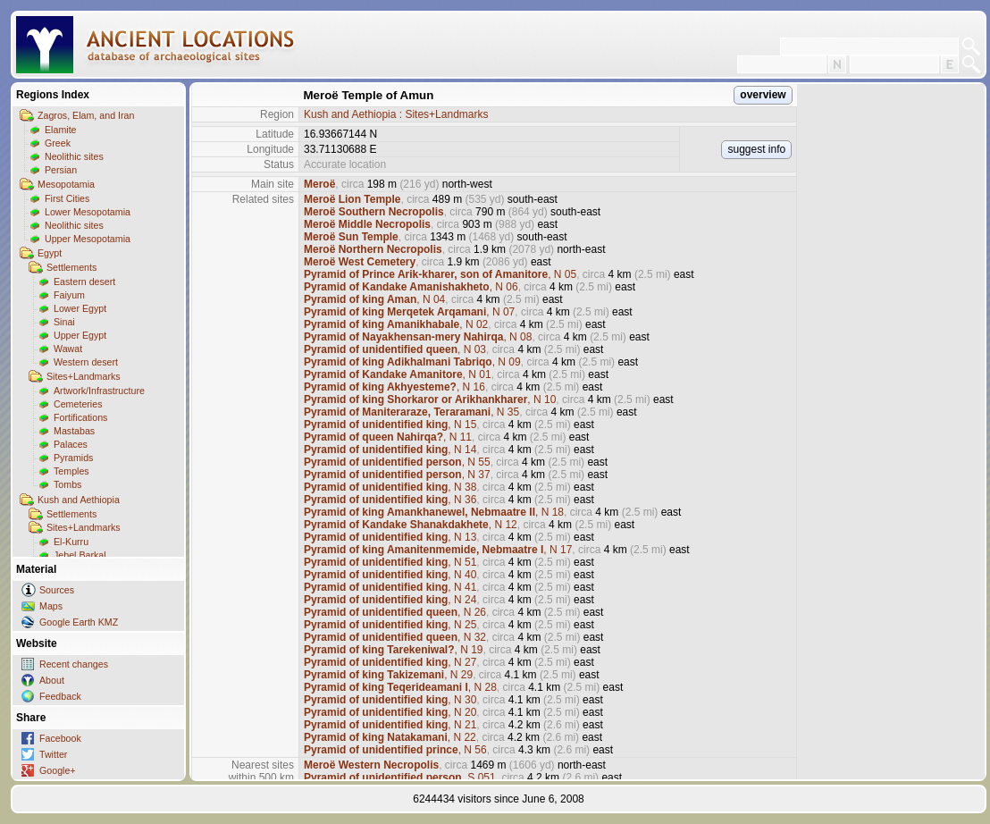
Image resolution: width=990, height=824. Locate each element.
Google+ (57, 770)
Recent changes (73, 664)
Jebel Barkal (80, 555)
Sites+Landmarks (83, 376)
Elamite (61, 129)
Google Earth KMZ (78, 622)
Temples (71, 471)
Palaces (71, 444)
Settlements (71, 267)
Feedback (60, 696)
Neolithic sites (74, 156)
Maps (51, 606)
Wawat (68, 348)
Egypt (50, 253)
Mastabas (74, 430)
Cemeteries (78, 404)
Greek (58, 143)
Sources (56, 589)
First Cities (67, 198)
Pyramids (73, 457)
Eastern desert (84, 281)
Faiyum (69, 295)
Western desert (86, 362)
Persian (61, 169)
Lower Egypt (80, 308)
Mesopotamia (66, 184)
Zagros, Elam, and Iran (86, 115)
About (51, 680)
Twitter (53, 754)
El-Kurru (71, 541)
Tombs (67, 484)
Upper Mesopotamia (87, 238)
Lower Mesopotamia (87, 211)
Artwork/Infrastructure (99, 390)
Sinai (64, 321)
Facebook (60, 738)
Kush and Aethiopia (79, 499)
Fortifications (80, 417)
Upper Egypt (80, 335)
